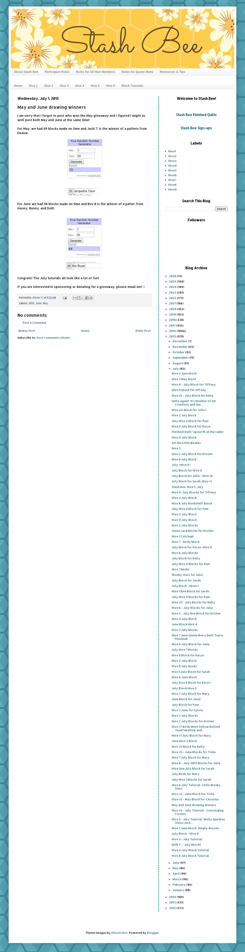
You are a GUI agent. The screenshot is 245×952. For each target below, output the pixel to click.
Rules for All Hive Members (95, 72)
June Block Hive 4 (184, 624)
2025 (173, 281)
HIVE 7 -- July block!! (186, 844)
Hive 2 (48, 85)
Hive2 (172, 156)
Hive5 (172, 170)
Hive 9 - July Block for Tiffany (194, 384)
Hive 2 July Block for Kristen (192, 454)
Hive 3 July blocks (185, 630)
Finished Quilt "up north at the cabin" (198, 431)
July (176, 368)
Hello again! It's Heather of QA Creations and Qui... (194, 402)
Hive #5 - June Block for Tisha (193, 794)
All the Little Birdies (186, 443)
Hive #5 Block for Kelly (188, 746)
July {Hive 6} (181, 464)
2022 (173, 298)
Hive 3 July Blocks (185, 525)
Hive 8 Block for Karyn (188, 655)
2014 (173, 897)
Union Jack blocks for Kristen (193, 530)
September (181, 357)
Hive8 (172, 184)
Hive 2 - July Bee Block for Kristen (196, 613)
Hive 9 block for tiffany (189, 390)
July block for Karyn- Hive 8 (192, 547)
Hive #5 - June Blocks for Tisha (194, 752)
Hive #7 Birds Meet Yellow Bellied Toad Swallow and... (196, 728)
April (176, 873)
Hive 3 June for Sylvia (187, 710)
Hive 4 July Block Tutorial (190, 850)
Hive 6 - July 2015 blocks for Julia (196, 763)
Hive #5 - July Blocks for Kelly (193, 602)
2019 (173, 314)
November (180, 346)
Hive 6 (110, 85)
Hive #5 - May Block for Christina (195, 799)
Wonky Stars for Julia (187, 574)
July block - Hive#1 (185, 586)
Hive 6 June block (184, 677)
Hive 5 (95, 85)
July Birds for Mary (185, 774)
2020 (173, 309)
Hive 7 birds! (180, 569)
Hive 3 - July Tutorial (187, 839)
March (177, 879)
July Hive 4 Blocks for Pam (191, 564)
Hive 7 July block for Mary (190, 757)
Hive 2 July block (184, 415)
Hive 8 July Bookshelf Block (192, 503)
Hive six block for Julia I (189, 410)
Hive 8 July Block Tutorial (190, 855)
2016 (173, 331)
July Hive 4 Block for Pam (190, 421)
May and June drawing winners (194, 805)
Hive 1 (33, 85)
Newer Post (26, 330)
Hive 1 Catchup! (183, 536)
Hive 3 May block (184, 379)
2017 (172, 325)
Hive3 (172, 160)
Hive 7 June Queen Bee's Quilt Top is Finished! (197, 637)
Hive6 (172, 175)
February (179, 884)
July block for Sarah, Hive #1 (192, 481)
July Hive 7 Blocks (185, 649)
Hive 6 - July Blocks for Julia (192, 607)
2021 (172, 303)
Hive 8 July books (184, 666)
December (180, 341)
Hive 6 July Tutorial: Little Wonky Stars (196, 786)
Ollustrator (119, 932)
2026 (173, 276)
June (39, 303)
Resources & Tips (172, 72)
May (45, 303)
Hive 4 (79, 85)
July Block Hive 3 (184, 688)
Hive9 (172, 189)
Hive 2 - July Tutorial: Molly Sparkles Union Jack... (198, 820)
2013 (172, 902)
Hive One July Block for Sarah (193, 768)
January (179, 890)
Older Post (143, 330)
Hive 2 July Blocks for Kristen (193, 721)
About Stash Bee (26, 72)
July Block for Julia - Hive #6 (192, 476)
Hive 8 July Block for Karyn (191, 426)
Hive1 (172, 151)
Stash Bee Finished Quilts (196, 115)
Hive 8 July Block (184, 459)
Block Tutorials (132, 85)
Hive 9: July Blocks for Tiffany (194, 492)
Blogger (153, 932)
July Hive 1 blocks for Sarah (191, 779)
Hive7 (172, 180)
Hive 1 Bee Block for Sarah (190, 591)
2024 (173, 287)
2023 (173, 292)
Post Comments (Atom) (53, 337)
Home (18, 85)
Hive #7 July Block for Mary (191, 735)
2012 (172, 908)
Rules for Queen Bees (137, 72)
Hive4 (172, 165)
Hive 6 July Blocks (185, 553)
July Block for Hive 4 (187, 470)
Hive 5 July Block (184, 514)
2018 (172, 320)
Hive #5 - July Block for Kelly (193, 395)
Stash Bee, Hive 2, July (187, 487)
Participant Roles (57, 72)
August (178, 363)
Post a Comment (34, 322)
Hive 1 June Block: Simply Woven (195, 828)
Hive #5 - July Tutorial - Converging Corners (198, 812)
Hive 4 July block (184, 437)
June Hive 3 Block (184, 741)
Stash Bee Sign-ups (196, 128)
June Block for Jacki (186, 699)
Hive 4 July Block (184, 497)
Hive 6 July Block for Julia (190, 644)
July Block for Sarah (186, 580)
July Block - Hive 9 (185, 833)
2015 (31, 303)
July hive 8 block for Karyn (191, 682)
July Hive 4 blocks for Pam (191, 597)
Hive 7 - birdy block (185, 541)
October (179, 352)
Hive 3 (64, 85)
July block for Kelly (186, 558)
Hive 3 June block (184, 373)
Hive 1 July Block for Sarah (191, 671)
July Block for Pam (185, 704)
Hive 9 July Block (184, 520)
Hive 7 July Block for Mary (190, 693)
